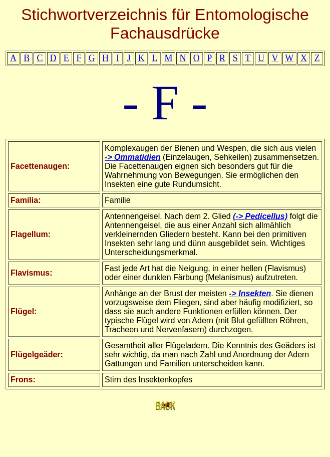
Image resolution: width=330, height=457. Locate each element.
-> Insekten (250, 293)
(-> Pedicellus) (260, 216)
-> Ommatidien (133, 157)
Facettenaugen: (40, 166)
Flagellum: (31, 234)
